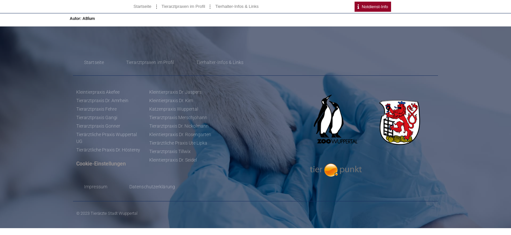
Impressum (95, 186)
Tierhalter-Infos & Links (236, 6)
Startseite (143, 6)
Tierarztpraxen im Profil (183, 6)
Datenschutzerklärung (152, 186)
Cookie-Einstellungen (101, 164)
